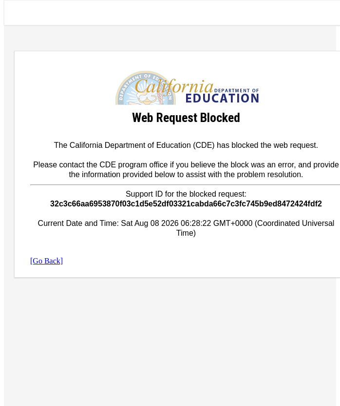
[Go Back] (46, 261)
